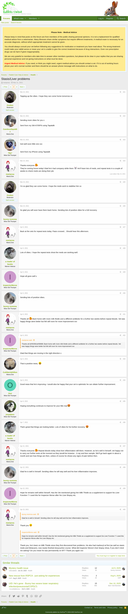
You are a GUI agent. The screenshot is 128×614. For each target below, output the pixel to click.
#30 (124, 293)
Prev (5, 87)
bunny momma (116, 570)
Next (21, 87)
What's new (18, 18)
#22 (124, 116)
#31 (124, 314)
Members (33, 18)
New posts (5, 22)
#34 (124, 380)
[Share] (120, 92)
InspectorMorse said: (29, 532)
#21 (124, 92)
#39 (124, 488)
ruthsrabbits (13, 571)
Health (30, 571)
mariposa (6, 83)
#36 (124, 422)
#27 (124, 227)
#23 (124, 140)
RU (4, 608)
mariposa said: (27, 340)
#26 (124, 206)
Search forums (16, 22)
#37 (124, 446)
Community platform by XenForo (64, 612)
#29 (124, 272)
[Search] (121, 18)
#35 (124, 401)
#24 (124, 161)
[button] (25, 18)
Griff (10, 578)
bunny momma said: (29, 514)
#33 (124, 359)
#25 (124, 182)
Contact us (88, 608)
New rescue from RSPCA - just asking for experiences (34, 576)
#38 (124, 467)
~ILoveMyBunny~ (14, 589)
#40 (124, 509)
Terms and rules (100, 608)
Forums (6, 18)
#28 (124, 248)
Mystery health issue (18, 568)
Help (121, 608)
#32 (124, 335)
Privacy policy (112, 608)
